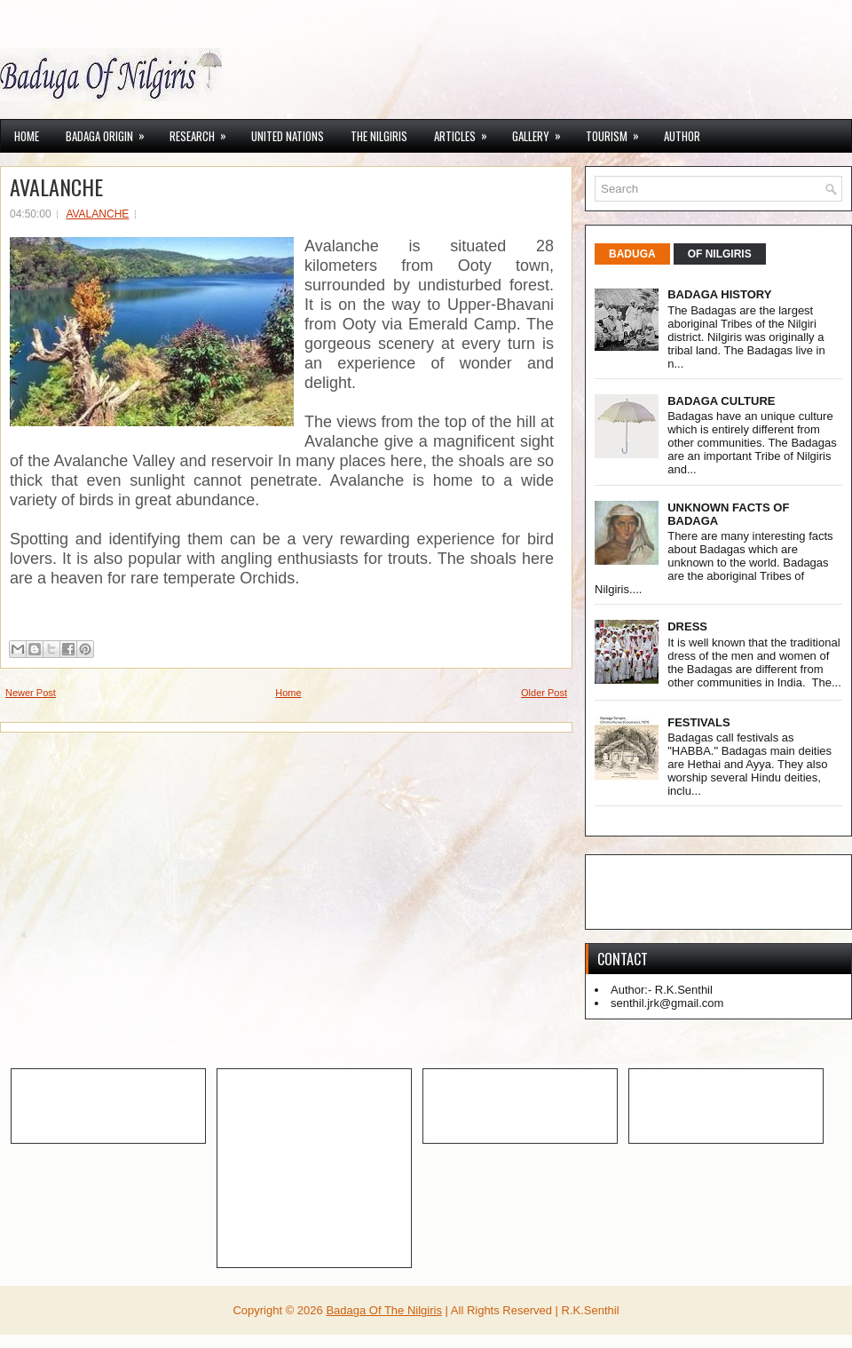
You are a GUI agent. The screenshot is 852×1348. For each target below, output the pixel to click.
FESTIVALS (698, 722)
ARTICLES (466, 132)
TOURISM (618, 132)
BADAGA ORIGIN (111, 132)
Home (26, 136)
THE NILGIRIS (379, 136)
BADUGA (632, 254)
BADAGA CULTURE (721, 401)
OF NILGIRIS (720, 254)
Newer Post (30, 692)
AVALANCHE (56, 186)
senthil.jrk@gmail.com (667, 1003)
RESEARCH (204, 132)
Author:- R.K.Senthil (662, 989)
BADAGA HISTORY (719, 294)
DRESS (687, 626)
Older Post (544, 692)
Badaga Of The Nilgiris (384, 1310)
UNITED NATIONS (287, 136)
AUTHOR (682, 136)
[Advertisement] (124, 1104)
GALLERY (542, 132)
